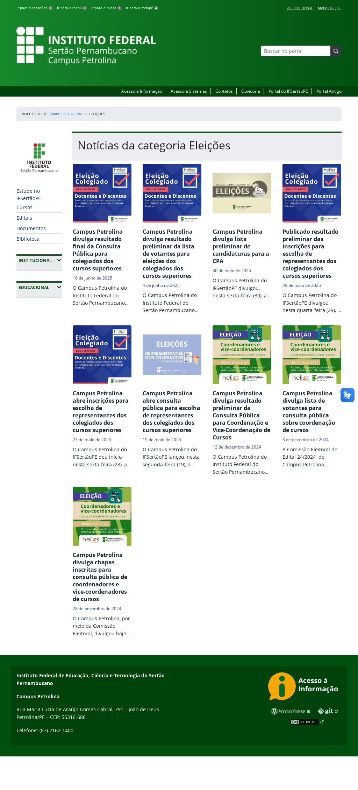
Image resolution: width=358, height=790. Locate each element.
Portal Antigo (329, 91)
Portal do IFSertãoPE (288, 91)
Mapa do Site (330, 7)
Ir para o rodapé (142, 7)
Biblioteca (28, 238)
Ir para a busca (106, 7)
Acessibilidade (300, 7)
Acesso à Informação (141, 91)
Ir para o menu (72, 7)
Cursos (24, 207)
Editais (24, 217)
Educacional (40, 287)
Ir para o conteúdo (34, 7)
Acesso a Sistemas (189, 91)
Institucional (40, 260)
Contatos (224, 91)
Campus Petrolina (65, 113)
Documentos (31, 228)
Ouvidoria (250, 91)
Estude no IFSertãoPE (28, 195)
